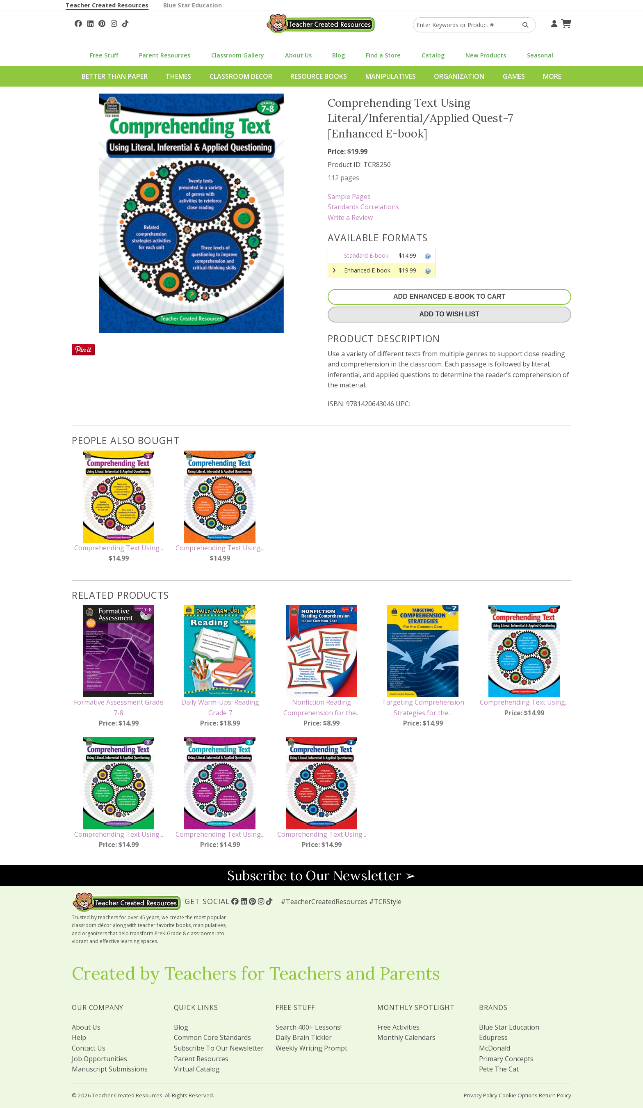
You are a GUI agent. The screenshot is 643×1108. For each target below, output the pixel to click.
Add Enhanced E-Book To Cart (449, 296)
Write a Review (350, 217)
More (552, 76)
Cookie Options (518, 1095)
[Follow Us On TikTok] (125, 22)
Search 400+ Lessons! (309, 1027)
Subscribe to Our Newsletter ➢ (321, 875)
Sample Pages (349, 196)
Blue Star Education (192, 5)
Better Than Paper (115, 76)
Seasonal (540, 55)
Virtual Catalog (197, 1069)
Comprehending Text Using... (118, 547)
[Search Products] (522, 24)
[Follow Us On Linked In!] (90, 22)
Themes (178, 76)
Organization (459, 76)
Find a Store (383, 55)
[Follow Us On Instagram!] (114, 22)
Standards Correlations (363, 206)
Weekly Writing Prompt (311, 1048)
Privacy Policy (480, 1095)
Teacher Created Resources (107, 5)
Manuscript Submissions (110, 1069)
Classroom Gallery (237, 55)
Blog (338, 55)
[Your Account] (553, 22)
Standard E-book (366, 255)
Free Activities (398, 1027)
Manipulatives (390, 76)
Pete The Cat (499, 1069)
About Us (298, 55)
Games (514, 76)
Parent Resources (164, 55)
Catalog (433, 55)
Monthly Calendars (406, 1037)
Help (79, 1037)
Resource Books (318, 76)
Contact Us (88, 1048)
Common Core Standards (212, 1037)
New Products (485, 55)
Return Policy (555, 1095)
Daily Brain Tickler (304, 1037)
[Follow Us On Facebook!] (78, 22)
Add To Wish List (449, 314)
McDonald (494, 1048)
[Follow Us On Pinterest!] (101, 22)
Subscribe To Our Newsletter (219, 1048)
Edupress (493, 1037)
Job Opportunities (99, 1058)
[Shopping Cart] (565, 22)
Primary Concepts (506, 1058)
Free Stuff (104, 55)
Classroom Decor (241, 76)
